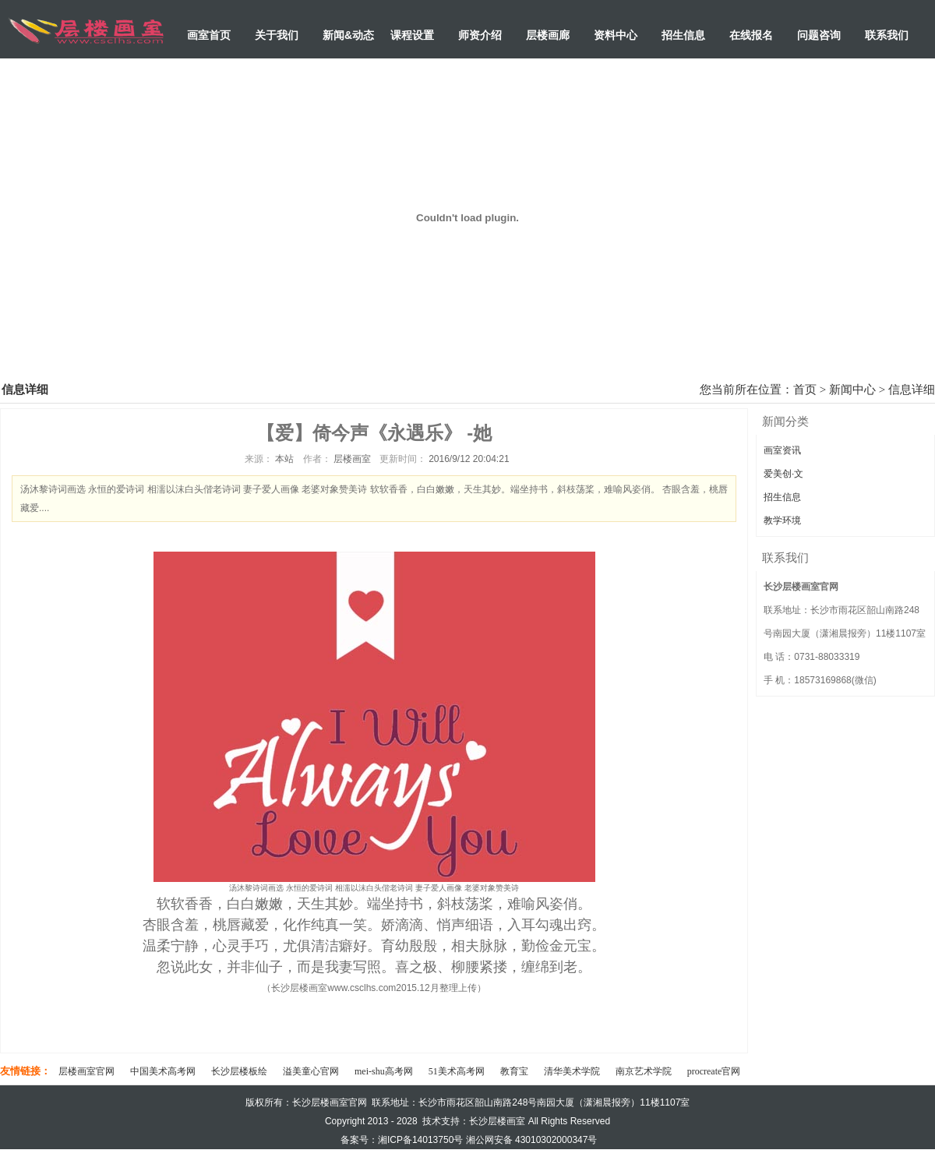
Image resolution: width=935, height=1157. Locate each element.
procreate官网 (714, 1071)
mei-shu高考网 (384, 1071)
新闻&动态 (348, 35)
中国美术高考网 (163, 1071)
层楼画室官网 (86, 1071)
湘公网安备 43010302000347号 (532, 1139)
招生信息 (683, 35)
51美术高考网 (457, 1071)
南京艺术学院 (644, 1071)
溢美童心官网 (311, 1071)
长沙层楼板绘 (239, 1071)
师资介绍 (480, 35)
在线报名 (751, 35)
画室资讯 (782, 450)
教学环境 (782, 520)
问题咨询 (819, 35)
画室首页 (209, 35)
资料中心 (615, 35)
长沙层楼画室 (497, 1121)
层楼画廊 (548, 35)
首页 (805, 389)
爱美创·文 (783, 473)
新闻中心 (852, 389)
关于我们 (276, 35)
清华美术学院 (572, 1071)
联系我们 (887, 35)
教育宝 (514, 1071)
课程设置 (412, 35)
